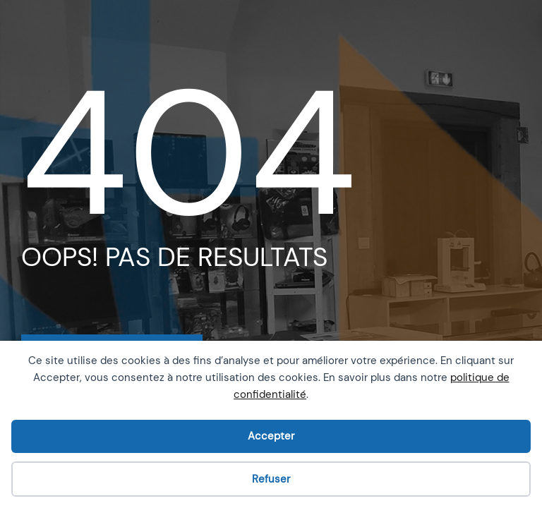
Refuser (271, 479)
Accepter (271, 436)
